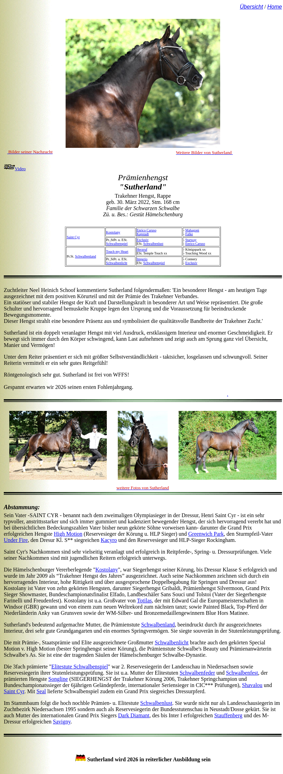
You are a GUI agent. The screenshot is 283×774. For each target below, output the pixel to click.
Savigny (61, 721)
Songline (58, 679)
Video (15, 168)
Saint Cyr (73, 237)
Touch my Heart (117, 251)
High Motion (68, 534)
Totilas (144, 600)
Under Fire (16, 540)
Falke (189, 234)
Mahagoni (192, 230)
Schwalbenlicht (116, 263)
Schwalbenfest (242, 673)
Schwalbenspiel (117, 244)
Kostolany (113, 232)
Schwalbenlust (153, 244)
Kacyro (109, 540)
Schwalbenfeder (197, 673)
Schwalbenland (85, 256)
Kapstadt (143, 234)
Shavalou (252, 685)
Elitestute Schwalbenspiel (79, 666)
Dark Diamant (133, 715)
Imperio (142, 259)
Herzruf (142, 249)
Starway (190, 240)
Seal (41, 691)
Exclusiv (143, 240)
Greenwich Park (206, 534)
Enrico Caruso (147, 230)
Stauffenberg (228, 715)
